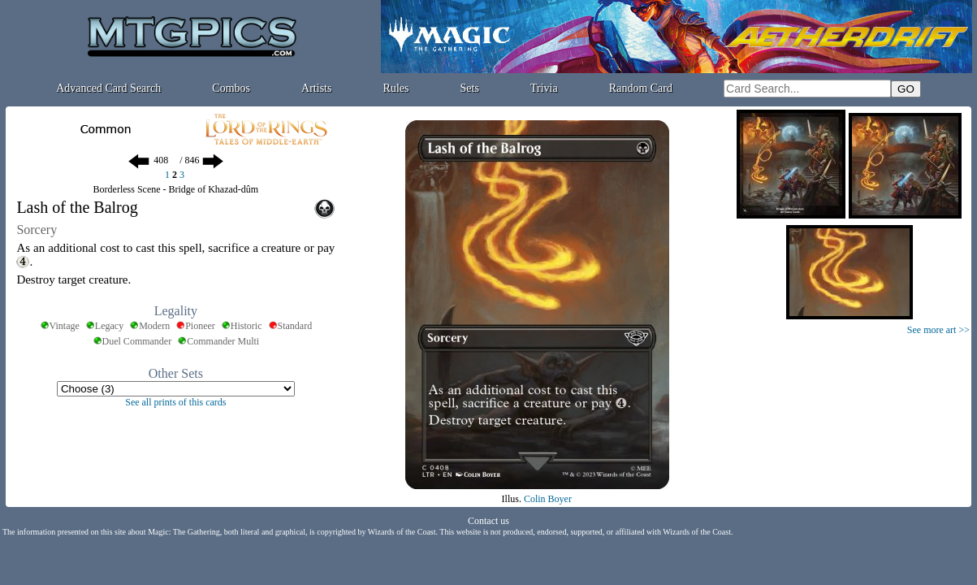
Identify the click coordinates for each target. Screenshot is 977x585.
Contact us (488, 520)
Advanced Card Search (108, 88)
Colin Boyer (548, 499)
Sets (469, 88)
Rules (396, 88)
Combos (231, 88)
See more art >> (938, 330)
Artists (316, 88)
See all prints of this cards (175, 402)
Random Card (640, 88)
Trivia (544, 88)
